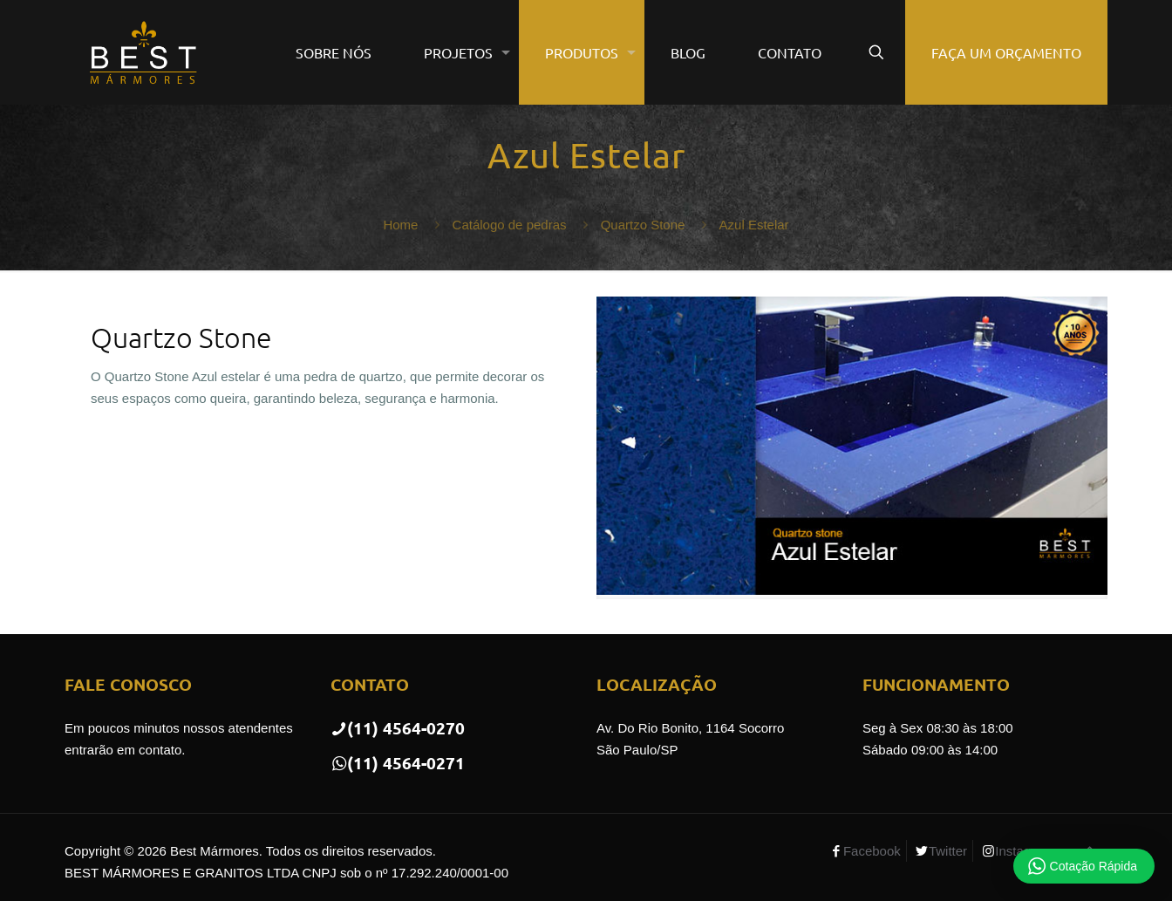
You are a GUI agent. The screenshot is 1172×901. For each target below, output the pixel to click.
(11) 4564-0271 (397, 763)
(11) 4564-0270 (397, 728)
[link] (851, 448)
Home (400, 224)
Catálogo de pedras (510, 224)
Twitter (948, 850)
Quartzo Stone (643, 224)
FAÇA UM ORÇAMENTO (1006, 52)
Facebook (872, 850)
